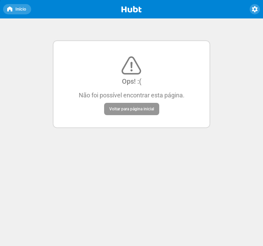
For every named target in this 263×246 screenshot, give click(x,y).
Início (16, 8)
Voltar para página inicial (131, 109)
